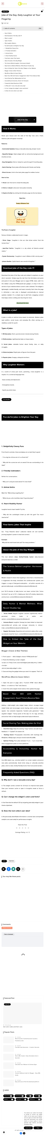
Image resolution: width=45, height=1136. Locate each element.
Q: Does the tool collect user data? (14, 91)
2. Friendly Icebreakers (10, 50)
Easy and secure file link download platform (27, 1082)
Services (21, 1099)
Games (8, 1099)
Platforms (35, 1099)
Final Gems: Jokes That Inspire (12, 58)
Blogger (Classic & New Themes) (13, 71)
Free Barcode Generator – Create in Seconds (27, 1047)
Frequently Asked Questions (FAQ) (13, 83)
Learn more (28, 1127)
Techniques (19, 1096)
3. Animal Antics (9, 53)
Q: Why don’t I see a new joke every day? (15, 86)
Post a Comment (8, 934)
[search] (42, 3)
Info (29, 1096)
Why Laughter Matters (10, 43)
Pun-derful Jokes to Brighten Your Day (14, 45)
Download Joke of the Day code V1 (13, 35)
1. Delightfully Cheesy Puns (11, 48)
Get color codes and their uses (12, 1027)
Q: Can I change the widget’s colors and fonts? (16, 88)
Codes (37, 1096)
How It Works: (8, 33)
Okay (38, 1127)
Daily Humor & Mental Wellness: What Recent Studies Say (19, 66)
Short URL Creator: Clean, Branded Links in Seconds (26, 1057)
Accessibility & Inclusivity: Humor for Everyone (16, 81)
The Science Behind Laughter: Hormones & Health (17, 63)
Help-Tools (5, 11)
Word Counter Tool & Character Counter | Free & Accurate (26, 1040)
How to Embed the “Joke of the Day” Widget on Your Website (20, 68)
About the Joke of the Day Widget (13, 61)
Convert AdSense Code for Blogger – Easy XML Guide (27, 1074)
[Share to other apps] (23, 869)
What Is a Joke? (8, 38)
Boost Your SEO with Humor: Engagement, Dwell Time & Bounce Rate (22, 76)
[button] (9, 869)
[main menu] (3, 3)
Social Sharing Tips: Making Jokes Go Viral (15, 78)
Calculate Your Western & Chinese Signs (26, 1064)
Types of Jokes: (8, 40)
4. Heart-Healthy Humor (11, 55)
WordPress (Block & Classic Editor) (13, 73)
